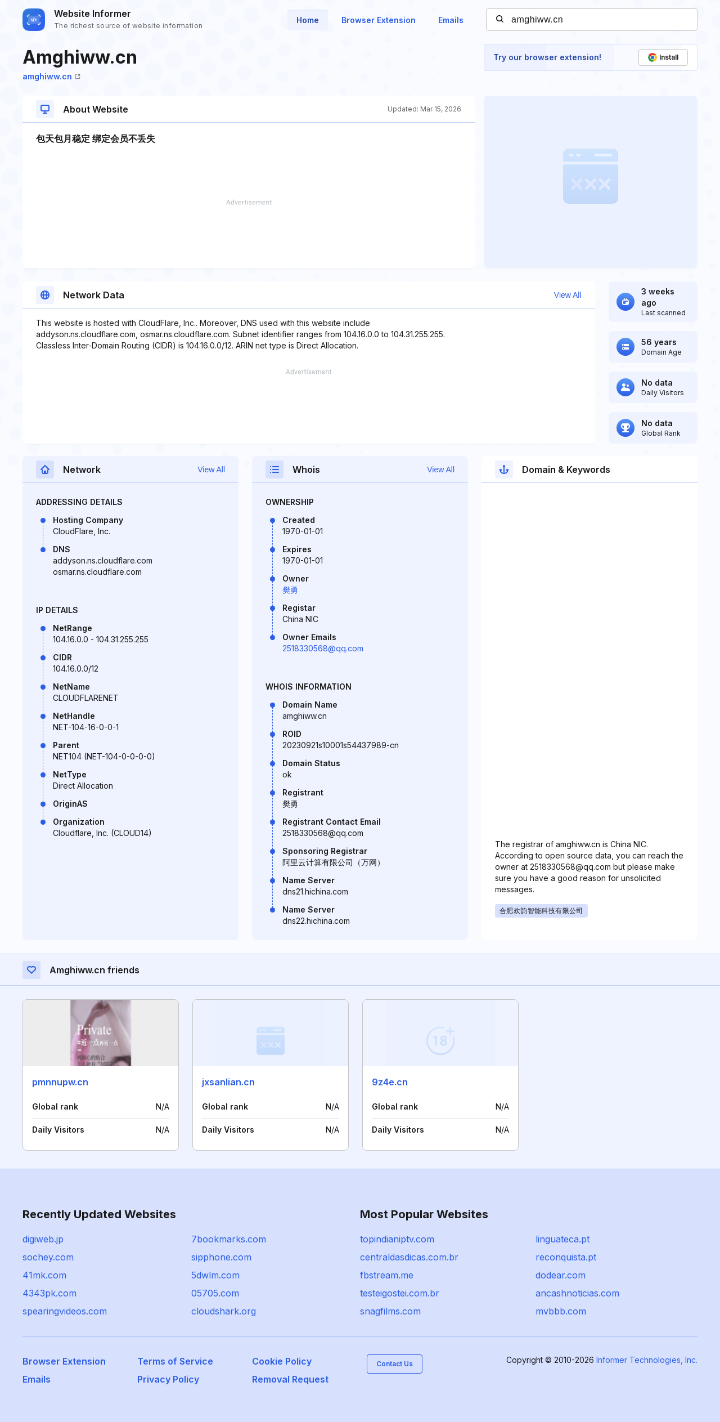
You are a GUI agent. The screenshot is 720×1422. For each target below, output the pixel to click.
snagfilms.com (390, 1311)
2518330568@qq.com (322, 648)
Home (307, 20)
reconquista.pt (566, 1257)
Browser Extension (378, 20)
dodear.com (561, 1275)
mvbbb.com (561, 1311)
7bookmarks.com (228, 1239)
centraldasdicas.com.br (409, 1257)
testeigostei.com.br (399, 1293)
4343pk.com (49, 1293)
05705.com (215, 1293)
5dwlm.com (215, 1275)
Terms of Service (175, 1361)
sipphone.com (221, 1257)
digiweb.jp (43, 1239)
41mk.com (44, 1275)
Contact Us (394, 1364)
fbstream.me (386, 1275)
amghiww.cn (51, 76)
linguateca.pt (563, 1239)
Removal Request (290, 1379)
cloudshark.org (223, 1311)
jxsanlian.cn (228, 1082)
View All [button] (568, 294)
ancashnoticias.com (577, 1293)
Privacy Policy (168, 1379)
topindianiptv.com (397, 1239)
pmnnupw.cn (60, 1082)
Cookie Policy (282, 1361)
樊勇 (290, 589)
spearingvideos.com (64, 1311)
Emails (451, 20)
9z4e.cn (390, 1082)
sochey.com (48, 1257)
